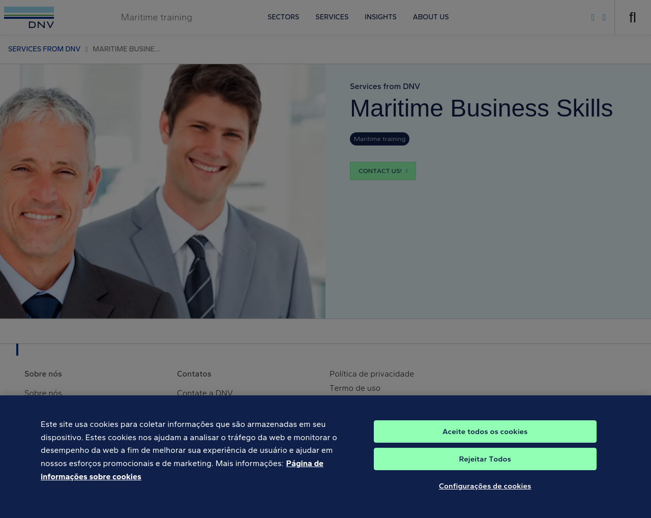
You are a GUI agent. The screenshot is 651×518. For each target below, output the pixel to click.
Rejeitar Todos (485, 466)
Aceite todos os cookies (485, 439)
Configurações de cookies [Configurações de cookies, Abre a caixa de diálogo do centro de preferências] (485, 493)
